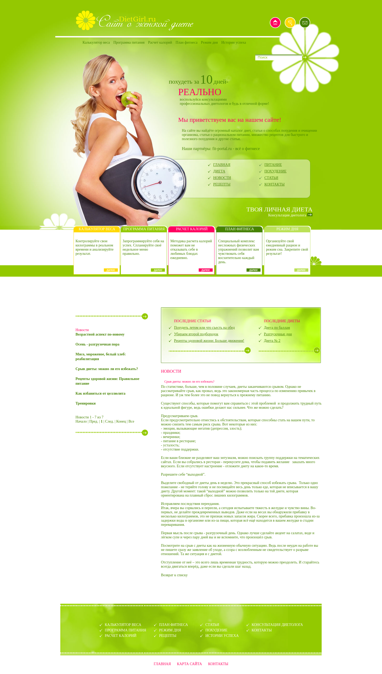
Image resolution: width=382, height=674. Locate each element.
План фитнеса (187, 42)
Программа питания (128, 42)
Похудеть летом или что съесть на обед (204, 328)
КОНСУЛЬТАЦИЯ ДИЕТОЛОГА (277, 625)
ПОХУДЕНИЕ (275, 171)
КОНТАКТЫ (274, 184)
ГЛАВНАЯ (221, 165)
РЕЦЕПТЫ (221, 184)
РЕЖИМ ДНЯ (170, 630)
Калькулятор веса (96, 42)
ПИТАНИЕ (273, 165)
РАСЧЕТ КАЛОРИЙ (120, 636)
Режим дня (209, 42)
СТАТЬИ (271, 178)
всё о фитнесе (247, 148)
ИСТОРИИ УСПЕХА (222, 636)
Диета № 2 (272, 341)
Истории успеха (233, 42)
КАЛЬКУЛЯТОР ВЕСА (123, 625)
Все (131, 421)
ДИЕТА (219, 171)
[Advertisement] (191, 291)
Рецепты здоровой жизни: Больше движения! (209, 341)
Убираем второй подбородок (196, 334)
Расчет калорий (160, 42)
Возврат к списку (174, 575)
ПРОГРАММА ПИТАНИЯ (125, 630)
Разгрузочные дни (278, 334)
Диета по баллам (277, 328)
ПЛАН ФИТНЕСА (173, 625)
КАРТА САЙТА (189, 664)
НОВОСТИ (222, 178)
